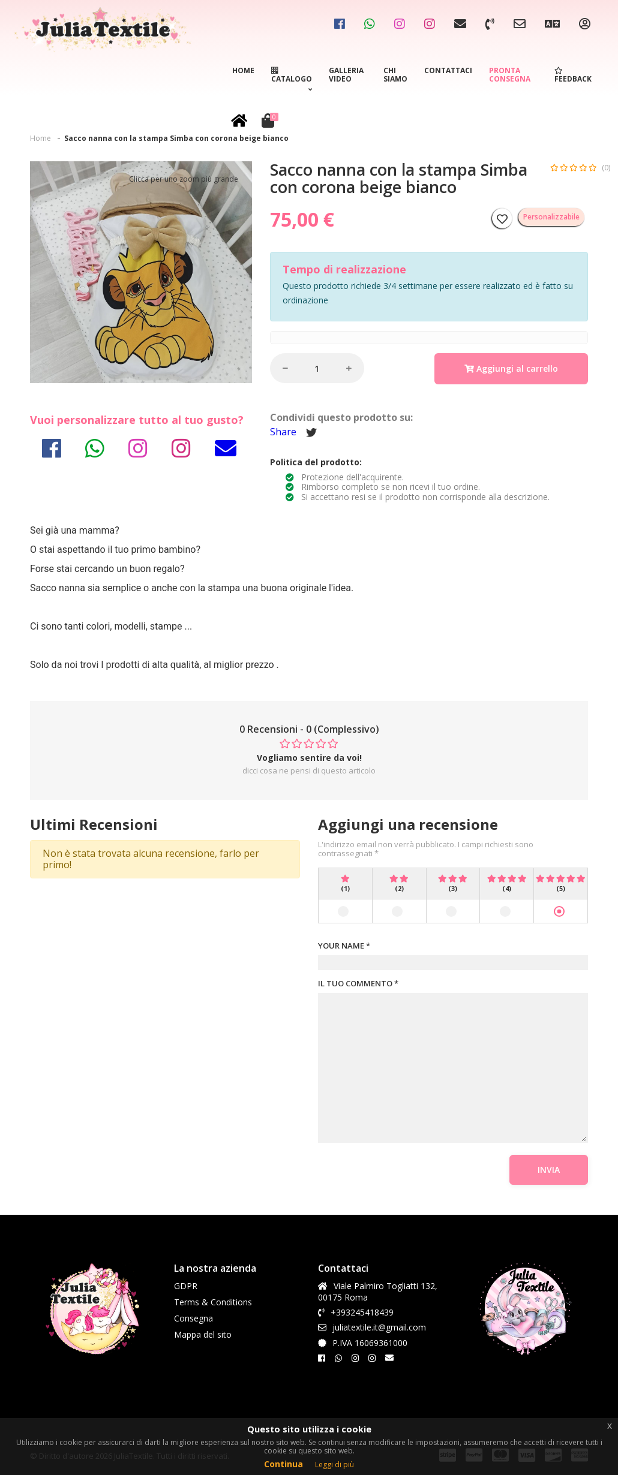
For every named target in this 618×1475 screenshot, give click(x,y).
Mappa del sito (203, 1334)
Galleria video (346, 74)
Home (243, 70)
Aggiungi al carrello (511, 368)
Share (283, 431)
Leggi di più (334, 1464)
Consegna (193, 1318)
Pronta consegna (509, 74)
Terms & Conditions (213, 1302)
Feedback (573, 75)
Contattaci (448, 70)
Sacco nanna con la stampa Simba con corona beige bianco (176, 138)
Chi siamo (395, 74)
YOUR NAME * (344, 946)
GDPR (185, 1286)
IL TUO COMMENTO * (358, 984)
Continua (283, 1464)
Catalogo (291, 81)
